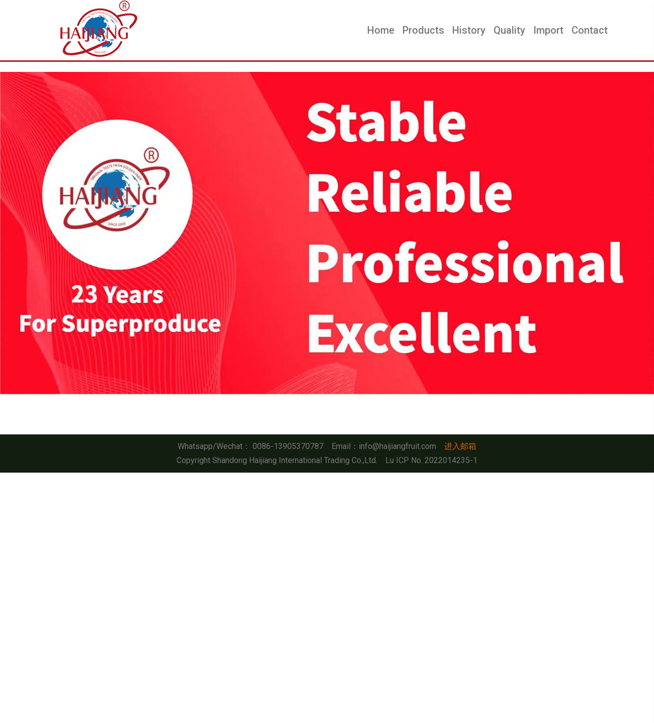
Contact (589, 30)
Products (423, 30)
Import (548, 30)
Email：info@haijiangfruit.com (384, 446)
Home (380, 30)
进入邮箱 (460, 446)
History (468, 30)
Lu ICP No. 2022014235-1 (431, 460)
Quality (509, 30)
